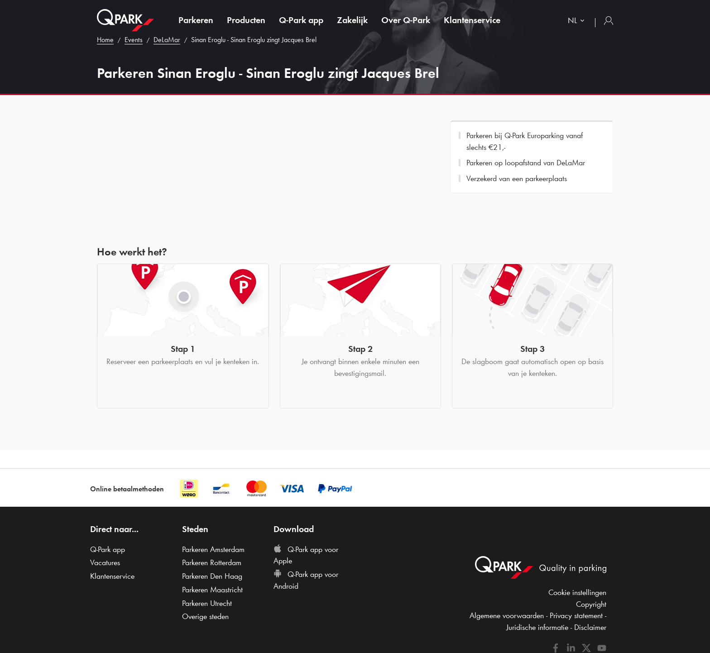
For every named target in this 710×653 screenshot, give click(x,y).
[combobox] (578, 21)
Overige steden (205, 616)
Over (405, 19)
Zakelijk (352, 19)
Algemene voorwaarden (507, 615)
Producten (246, 19)
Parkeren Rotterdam (211, 562)
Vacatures (105, 562)
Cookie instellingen (577, 592)
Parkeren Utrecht (207, 603)
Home (105, 39)
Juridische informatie (537, 627)
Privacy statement (576, 615)
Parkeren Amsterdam (213, 549)
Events (134, 39)
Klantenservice (472, 19)
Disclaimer (590, 627)
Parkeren (195, 19)
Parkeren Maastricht (212, 590)
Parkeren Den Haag (212, 576)
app (301, 19)
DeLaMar (167, 39)
